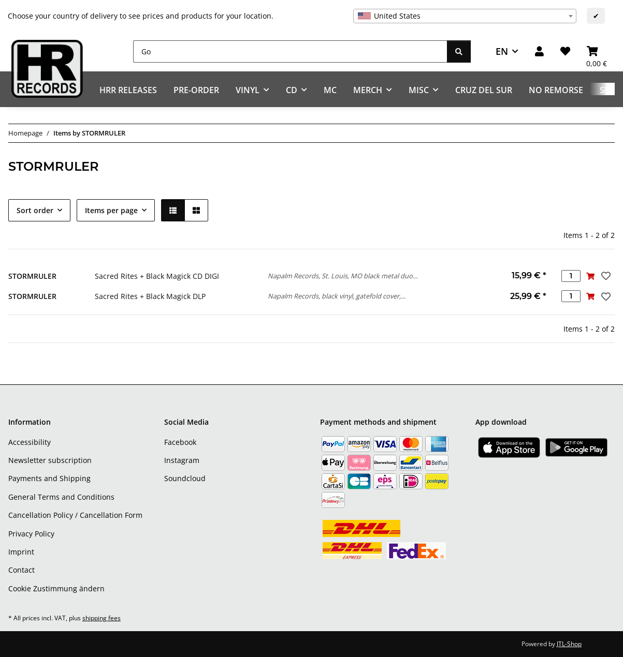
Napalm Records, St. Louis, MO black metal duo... (342, 275)
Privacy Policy (31, 534)
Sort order (35, 210)
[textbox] (465, 16)
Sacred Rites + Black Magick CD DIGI (157, 276)
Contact (21, 570)
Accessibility (29, 442)
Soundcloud (185, 478)
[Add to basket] (590, 276)
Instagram (181, 460)
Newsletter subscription (50, 460)
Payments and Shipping (49, 478)
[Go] (290, 51)
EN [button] (502, 51)
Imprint (21, 552)
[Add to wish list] (605, 275)
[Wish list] (565, 51)
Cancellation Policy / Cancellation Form (75, 515)
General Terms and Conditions (61, 497)
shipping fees (101, 618)
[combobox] (464, 16)
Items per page (111, 210)
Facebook (180, 442)
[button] (539, 51)
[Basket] (596, 51)
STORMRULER (32, 276)
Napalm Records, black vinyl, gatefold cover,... (336, 296)
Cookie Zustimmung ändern (56, 588)
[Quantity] (571, 276)
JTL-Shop (569, 643)
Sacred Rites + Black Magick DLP (150, 296)
